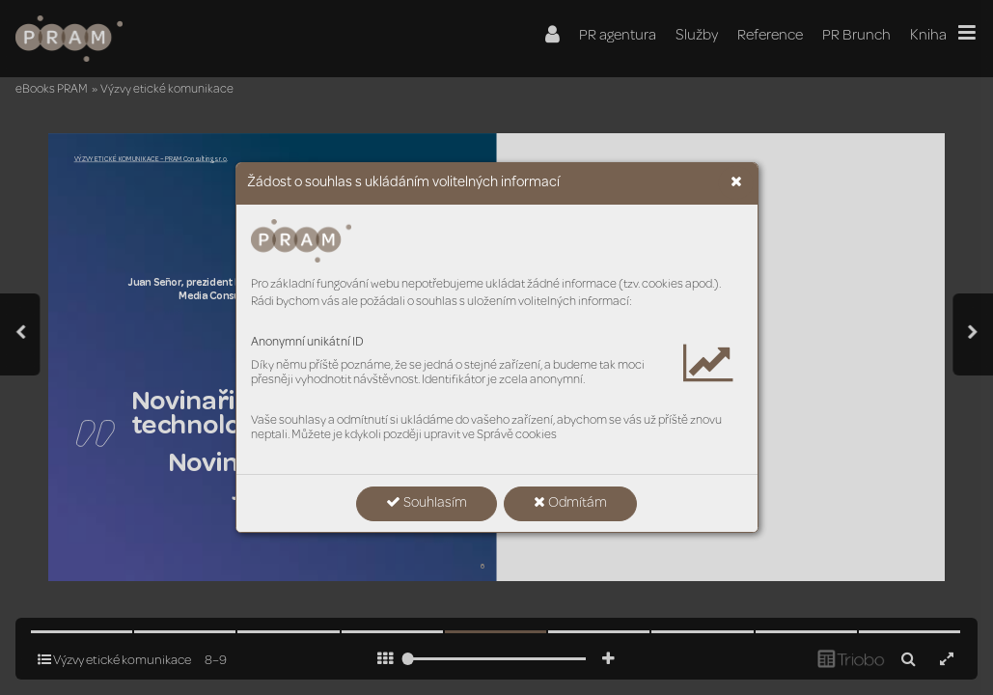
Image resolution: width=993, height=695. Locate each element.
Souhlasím (426, 503)
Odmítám (570, 503)
